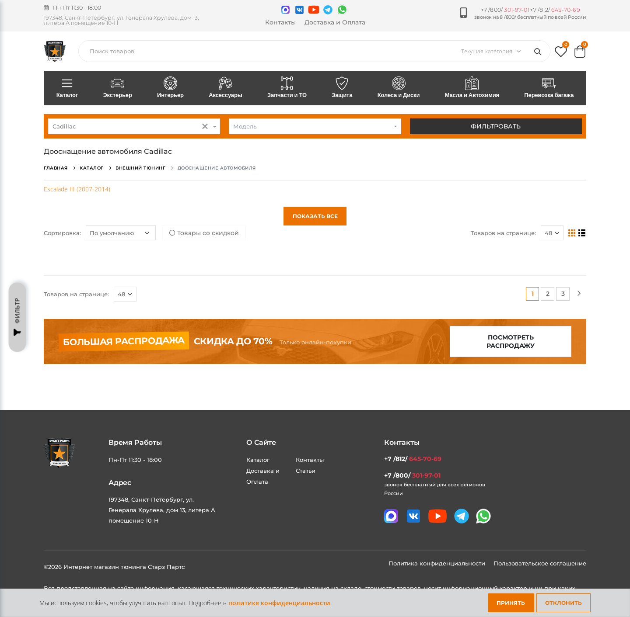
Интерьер (170, 87)
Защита (342, 87)
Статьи (305, 470)
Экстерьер (118, 87)
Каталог (67, 87)
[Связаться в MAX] (285, 10)
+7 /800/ (505, 10)
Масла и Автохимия (472, 87)
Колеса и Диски (398, 87)
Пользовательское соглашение (540, 563)
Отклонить (563, 603)
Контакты (280, 22)
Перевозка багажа (549, 87)
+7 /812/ (555, 10)
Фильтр (17, 317)
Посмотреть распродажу (510, 341)
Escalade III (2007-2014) (77, 189)
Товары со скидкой (204, 233)
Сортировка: (62, 232)
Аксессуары (225, 87)
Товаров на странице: (503, 232)
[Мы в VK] (299, 9)
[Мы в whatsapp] (342, 9)
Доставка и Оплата (334, 22)
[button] (561, 53)
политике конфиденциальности (279, 603)
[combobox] (134, 126)
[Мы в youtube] (313, 9)
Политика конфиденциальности (437, 563)
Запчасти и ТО (287, 87)
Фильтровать (496, 126)
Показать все (315, 216)
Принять (511, 603)
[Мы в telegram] (327, 9)
